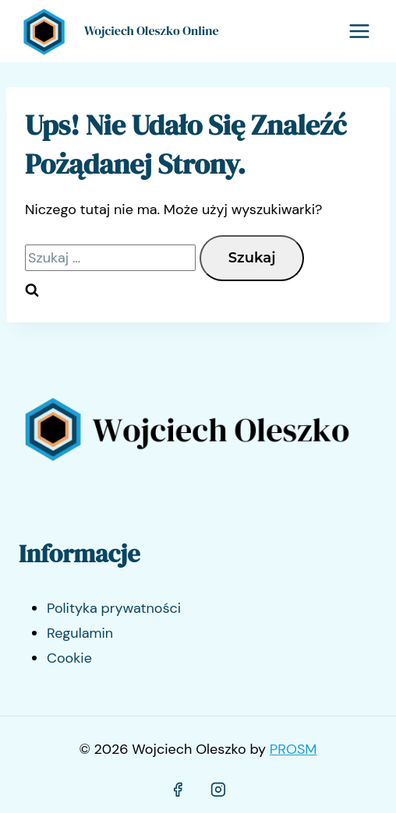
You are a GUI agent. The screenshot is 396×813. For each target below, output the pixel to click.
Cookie (69, 658)
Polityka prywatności (114, 608)
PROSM (293, 749)
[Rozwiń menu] (359, 31)
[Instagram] (218, 790)
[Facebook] (177, 790)
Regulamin (80, 633)
